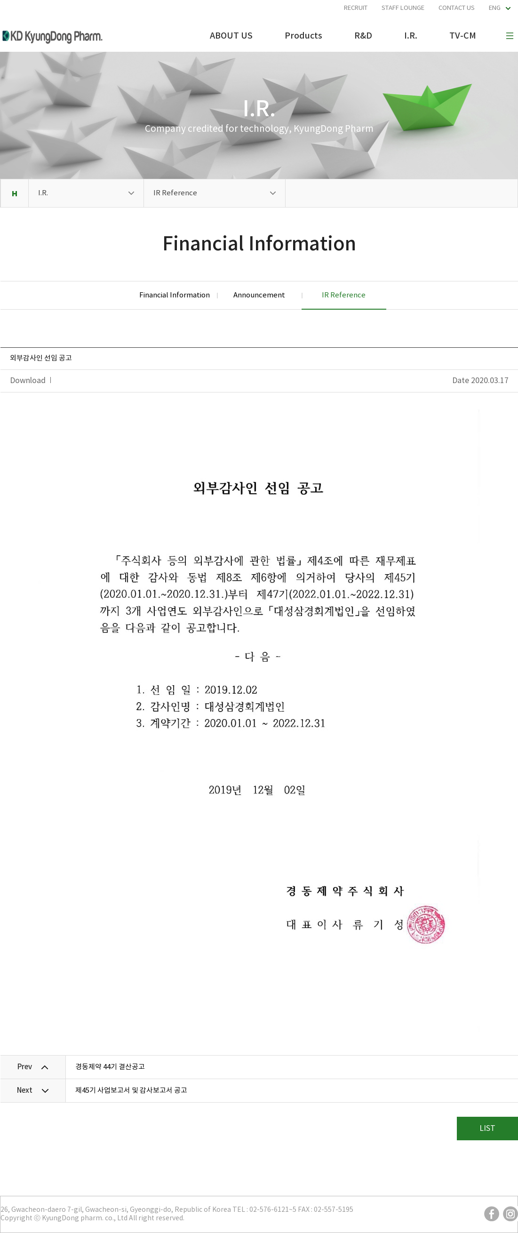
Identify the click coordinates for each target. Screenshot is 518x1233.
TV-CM (462, 36)
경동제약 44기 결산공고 (110, 1067)
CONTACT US (456, 8)
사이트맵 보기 (509, 35)
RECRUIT (355, 8)
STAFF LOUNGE (403, 8)
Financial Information (174, 295)
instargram (510, 1213)
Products (303, 36)
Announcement (259, 295)
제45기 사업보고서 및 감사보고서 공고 (131, 1091)
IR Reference (175, 193)
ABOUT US (231, 36)
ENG (495, 8)
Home (14, 193)
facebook (491, 1213)
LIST (487, 1128)
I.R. (410, 36)
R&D (363, 36)
